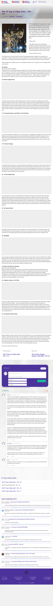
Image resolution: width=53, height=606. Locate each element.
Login (43, 368)
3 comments (19, 16)
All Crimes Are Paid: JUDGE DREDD (20, 527)
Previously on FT (18, 577)
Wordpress (48, 577)
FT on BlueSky (32, 577)
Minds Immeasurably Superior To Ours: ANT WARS (23, 553)
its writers (32, 582)
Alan (49, 579)
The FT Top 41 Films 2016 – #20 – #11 (11, 488)
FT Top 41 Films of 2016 (8, 478)
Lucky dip (18, 579)
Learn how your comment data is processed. (22, 387)
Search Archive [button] (43, 1)
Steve (6, 579)
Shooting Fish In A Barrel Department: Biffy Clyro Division (22, 519)
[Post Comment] (41, 381)
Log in (35, 1)
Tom (6, 577)
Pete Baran (11, 16)
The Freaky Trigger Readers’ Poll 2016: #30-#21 (41, 355)
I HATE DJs (14, 536)
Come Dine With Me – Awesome (16, 544)
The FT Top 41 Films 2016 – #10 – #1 (11, 491)
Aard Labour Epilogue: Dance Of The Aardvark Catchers (24, 561)
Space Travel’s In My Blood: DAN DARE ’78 (20, 502)
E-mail (32, 579)
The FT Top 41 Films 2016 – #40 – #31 (12, 355)
